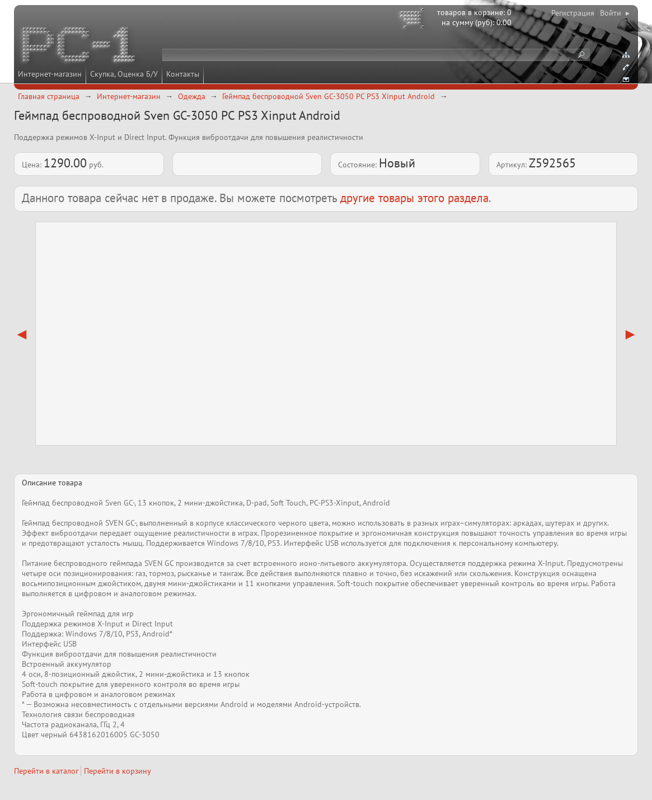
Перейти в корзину (117, 771)
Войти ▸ (615, 13)
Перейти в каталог (46, 771)
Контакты (182, 74)
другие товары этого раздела (414, 197)
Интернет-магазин (50, 74)
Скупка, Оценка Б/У (124, 74)
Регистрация (572, 13)
